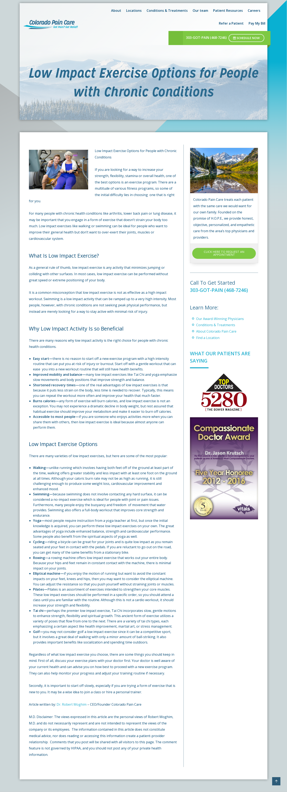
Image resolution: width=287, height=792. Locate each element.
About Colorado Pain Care (216, 331)
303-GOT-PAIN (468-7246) (206, 37)
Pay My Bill (257, 23)
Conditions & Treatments (215, 325)
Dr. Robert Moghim (72, 704)
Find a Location (207, 337)
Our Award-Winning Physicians (220, 318)
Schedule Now (246, 38)
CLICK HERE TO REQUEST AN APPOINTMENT (224, 253)
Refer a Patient (231, 23)
